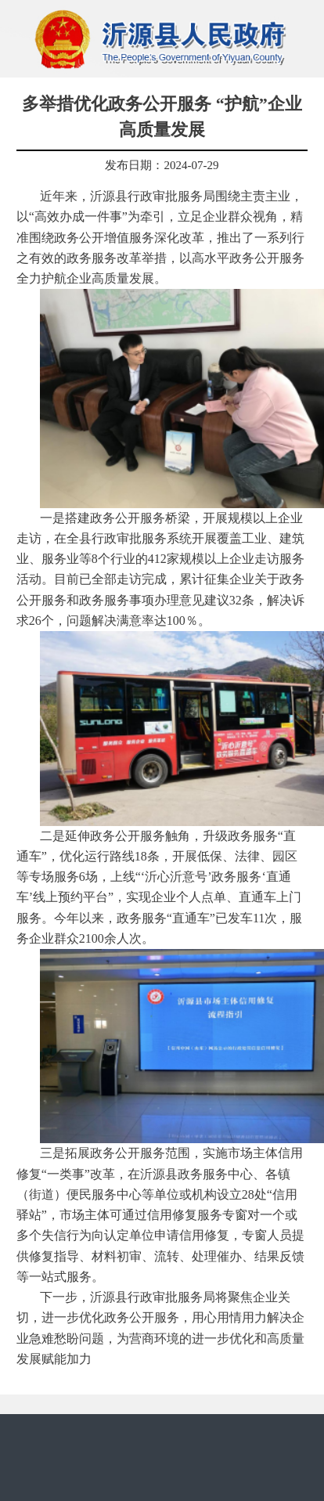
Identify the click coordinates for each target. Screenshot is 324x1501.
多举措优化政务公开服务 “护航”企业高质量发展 (162, 116)
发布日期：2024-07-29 (161, 165)
